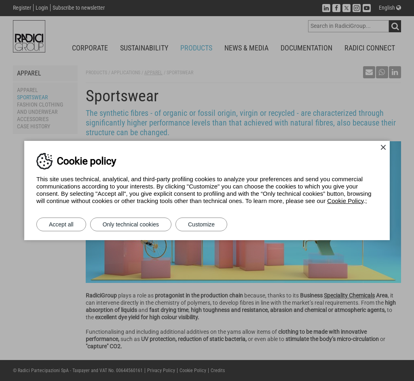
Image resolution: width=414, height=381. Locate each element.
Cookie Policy (345, 200)
